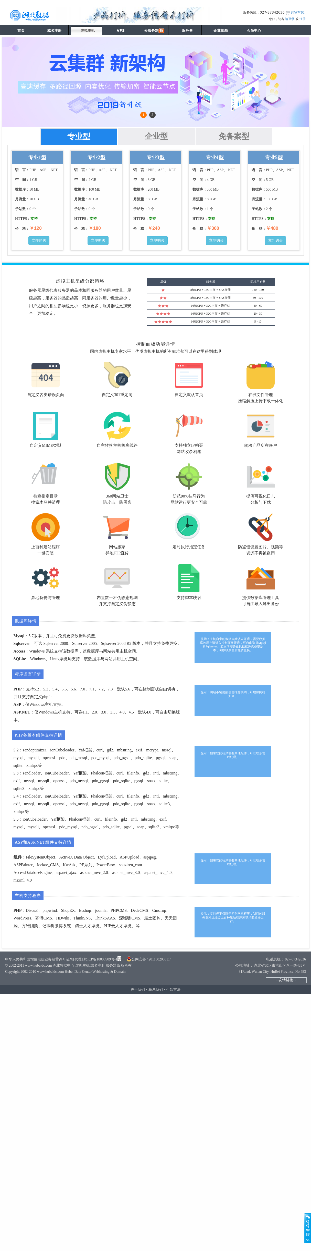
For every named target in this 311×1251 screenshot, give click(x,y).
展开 (307, 1228)
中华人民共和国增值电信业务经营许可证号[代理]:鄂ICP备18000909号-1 (61, 959)
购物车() (298, 12)
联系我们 (155, 989)
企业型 (156, 136)
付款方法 (173, 989)
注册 (302, 19)
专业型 (78, 136)
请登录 (289, 19)
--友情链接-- (286, 980)
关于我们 (138, 989)
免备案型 (234, 136)
